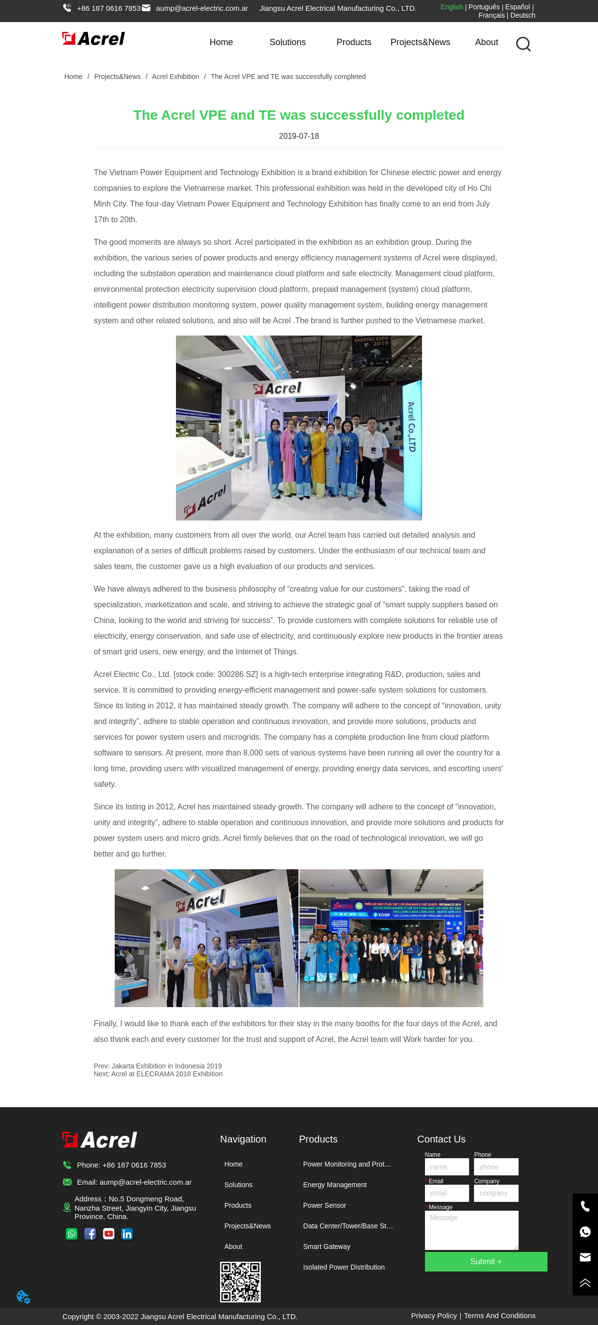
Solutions (288, 42)
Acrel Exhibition (175, 76)
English (452, 7)
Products (354, 42)
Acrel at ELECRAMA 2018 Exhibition (167, 1074)
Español (517, 7)
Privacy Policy (434, 1315)
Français (491, 15)
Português (484, 7)
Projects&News (420, 42)
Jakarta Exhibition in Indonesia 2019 (167, 1066)
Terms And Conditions (500, 1315)
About (486, 42)
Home (221, 42)
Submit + (486, 1261)
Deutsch (522, 15)
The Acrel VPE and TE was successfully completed (287, 76)
